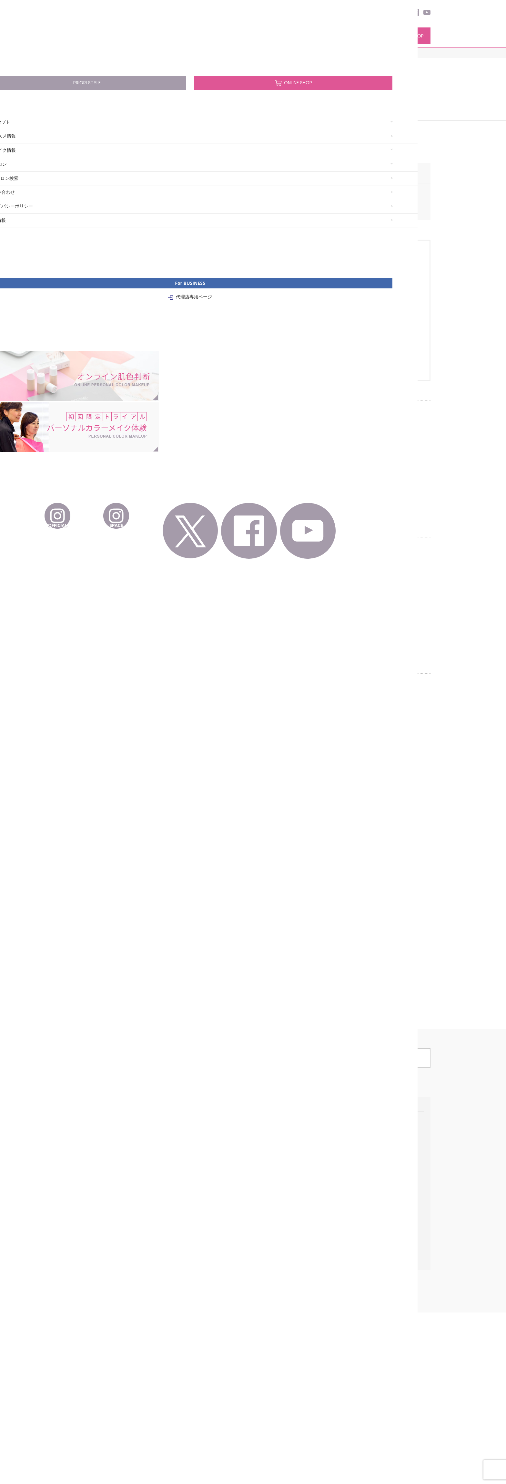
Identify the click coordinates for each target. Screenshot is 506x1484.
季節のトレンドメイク (96, 1332)
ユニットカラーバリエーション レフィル (191, 1377)
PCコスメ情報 (143, 37)
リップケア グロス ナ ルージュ (196, 1389)
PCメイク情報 (191, 37)
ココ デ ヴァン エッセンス (192, 1284)
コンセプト (91, 37)
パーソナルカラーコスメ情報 (201, 1257)
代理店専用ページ (383, 1323)
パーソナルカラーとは (96, 1278)
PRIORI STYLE (348, 36)
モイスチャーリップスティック (196, 1398)
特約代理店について (377, 1305)
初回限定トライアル (278, 1287)
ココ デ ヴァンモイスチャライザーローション (196, 1272)
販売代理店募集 (372, 1278)
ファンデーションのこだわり (103, 1287)
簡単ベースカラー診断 (96, 1341)
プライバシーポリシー (130, 1442)
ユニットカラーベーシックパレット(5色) (190, 1362)
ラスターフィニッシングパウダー (198, 1350)
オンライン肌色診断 (278, 1278)
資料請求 (366, 1314)
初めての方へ (88, 1269)
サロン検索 (288, 37)
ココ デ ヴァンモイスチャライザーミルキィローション (205, 1296)
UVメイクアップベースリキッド (197, 1308)
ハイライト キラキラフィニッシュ (199, 1332)
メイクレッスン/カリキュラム (287, 1296)
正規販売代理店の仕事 (379, 1269)
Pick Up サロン (273, 1269)
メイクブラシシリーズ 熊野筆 (195, 1416)
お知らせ (269, 1350)
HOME (81, 53)
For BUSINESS (375, 1257)
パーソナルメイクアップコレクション (203, 1407)
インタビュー (370, 1296)
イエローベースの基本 (96, 1323)
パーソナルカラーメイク (104, 1303)
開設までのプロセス (377, 1287)
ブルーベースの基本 (94, 1314)
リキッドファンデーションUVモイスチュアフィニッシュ (195, 1320)
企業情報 (167, 1442)
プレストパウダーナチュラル (194, 1341)
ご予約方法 (269, 1314)
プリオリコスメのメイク (282, 1305)
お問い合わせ (88, 1442)
